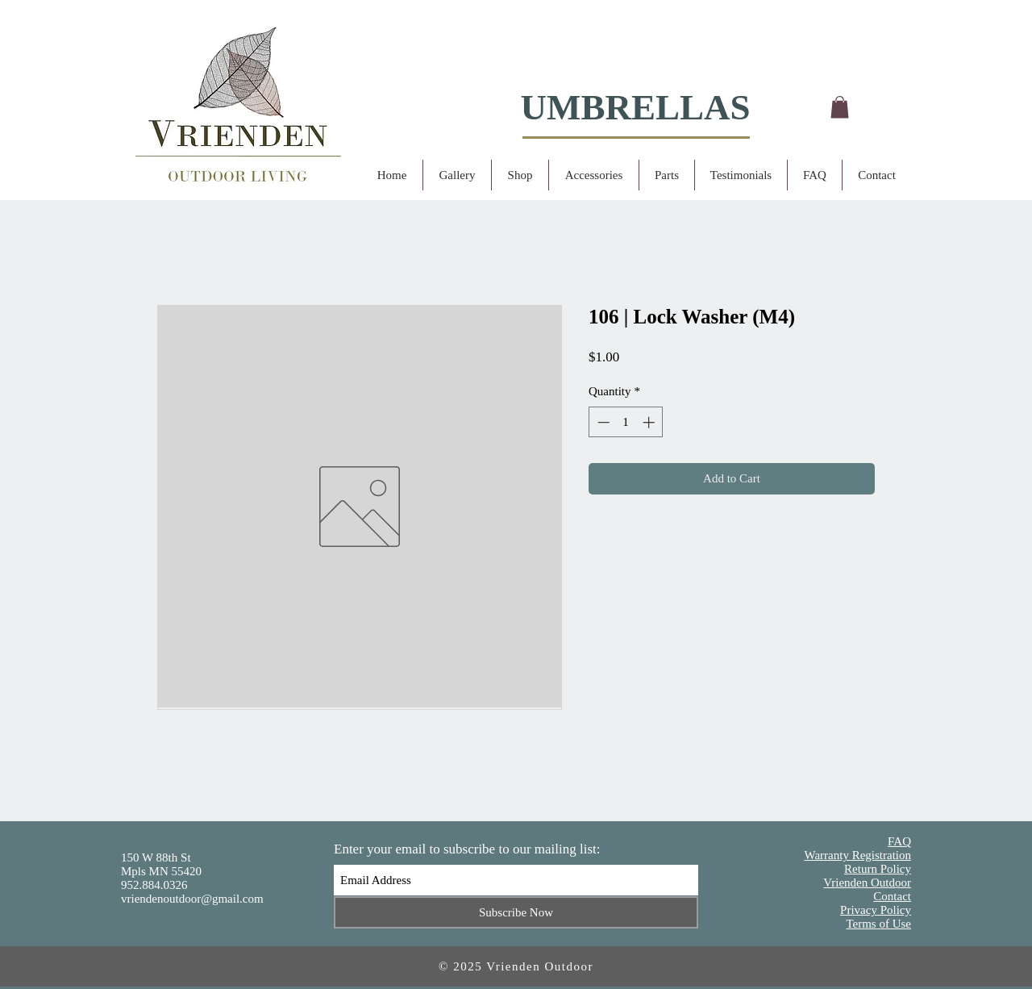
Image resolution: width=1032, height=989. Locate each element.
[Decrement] (602, 422)
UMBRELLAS (635, 107)
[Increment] (650, 422)
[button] (839, 107)
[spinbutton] (626, 422)
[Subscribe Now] (516, 912)
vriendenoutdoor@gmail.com (192, 898)
